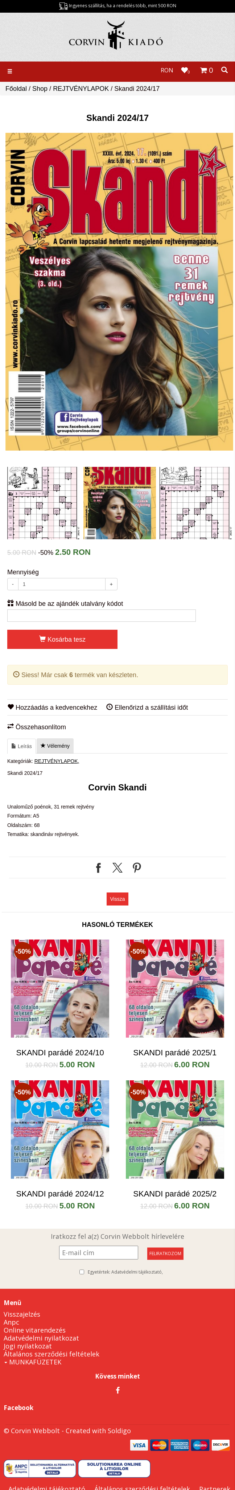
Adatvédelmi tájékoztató (136, 1272)
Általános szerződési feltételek (51, 1354)
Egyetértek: (125, 1272)
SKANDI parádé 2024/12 (60, 1193)
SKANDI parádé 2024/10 (60, 1052)
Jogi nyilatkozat (28, 1346)
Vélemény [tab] (55, 746)
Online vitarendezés (35, 1330)
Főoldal (16, 88)
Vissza (117, 899)
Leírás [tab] (21, 746)
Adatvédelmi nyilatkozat (41, 1338)
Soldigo (119, 1430)
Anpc (11, 1322)
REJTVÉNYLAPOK (81, 88)
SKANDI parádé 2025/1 (175, 1052)
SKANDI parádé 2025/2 (175, 1193)
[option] (119, 292)
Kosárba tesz (62, 639)
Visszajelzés (22, 1314)
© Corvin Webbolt (32, 1430)
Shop (40, 88)
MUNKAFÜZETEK (32, 1362)
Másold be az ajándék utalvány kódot (65, 603)
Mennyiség (23, 572)
